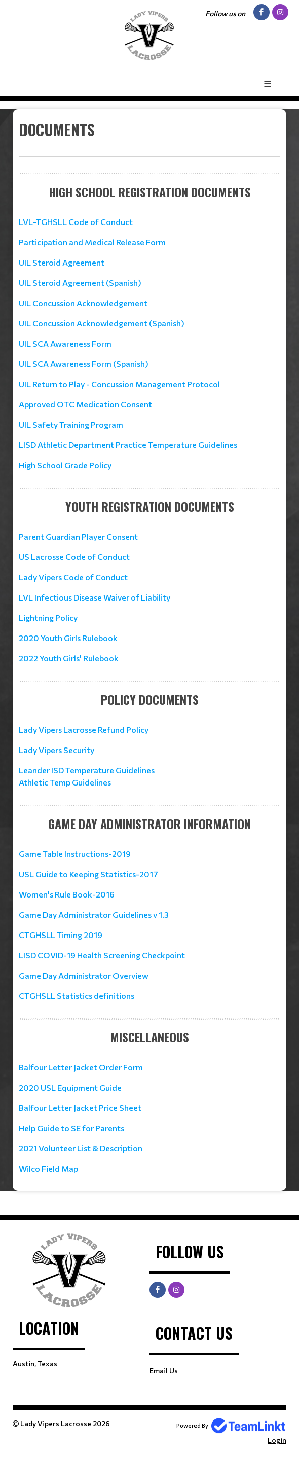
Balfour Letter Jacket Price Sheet (80, 1107)
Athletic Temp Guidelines (65, 782)
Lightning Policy (48, 617)
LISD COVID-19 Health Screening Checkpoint (102, 955)
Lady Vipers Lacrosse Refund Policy (83, 729)
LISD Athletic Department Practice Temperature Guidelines (128, 445)
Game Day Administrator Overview (83, 975)
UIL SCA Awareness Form (65, 343)
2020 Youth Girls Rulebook (68, 638)
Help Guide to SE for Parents (71, 1128)
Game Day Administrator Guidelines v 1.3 (94, 914)
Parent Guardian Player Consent (78, 536)
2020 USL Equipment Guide (70, 1087)
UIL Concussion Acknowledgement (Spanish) (101, 323)
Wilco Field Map (48, 1168)
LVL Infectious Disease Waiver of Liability (94, 597)
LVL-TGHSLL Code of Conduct (76, 222)
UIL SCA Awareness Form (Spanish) (83, 363)
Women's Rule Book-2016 (67, 894)
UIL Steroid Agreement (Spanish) (80, 282)
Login (277, 1440)
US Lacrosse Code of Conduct (74, 557)
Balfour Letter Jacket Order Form (81, 1067)
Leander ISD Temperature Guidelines (87, 770)
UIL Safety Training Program (71, 424)
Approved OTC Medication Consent (85, 404)
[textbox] (149, 137)
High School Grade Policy (65, 465)
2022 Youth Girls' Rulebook (69, 658)
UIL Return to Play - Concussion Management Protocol (119, 384)
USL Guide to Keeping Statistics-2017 (88, 874)
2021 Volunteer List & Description (80, 1148)
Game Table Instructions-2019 (75, 853)
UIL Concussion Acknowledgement (83, 303)
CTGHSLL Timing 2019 (60, 935)
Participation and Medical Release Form (92, 242)
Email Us (164, 1370)
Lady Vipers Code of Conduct (73, 577)
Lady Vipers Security (56, 750)
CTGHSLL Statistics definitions (76, 995)
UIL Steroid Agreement (61, 262)
